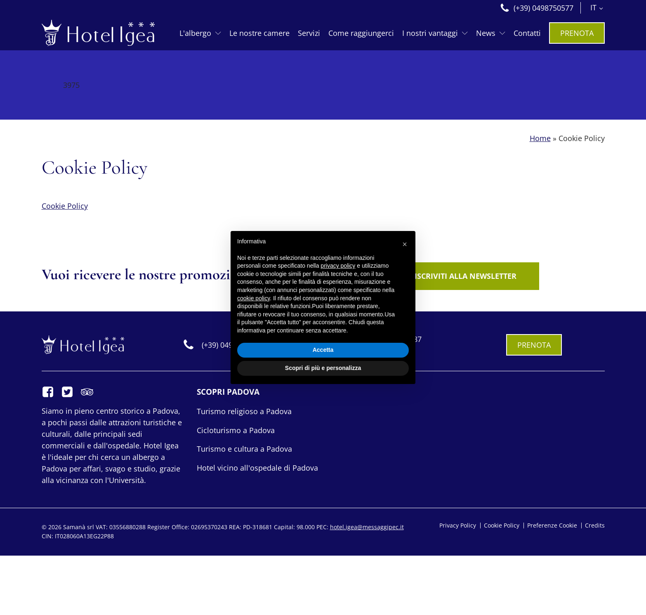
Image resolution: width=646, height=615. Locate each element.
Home (540, 138)
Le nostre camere (259, 33)
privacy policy (338, 265)
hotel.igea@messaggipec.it (367, 527)
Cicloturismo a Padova (236, 430)
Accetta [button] (323, 349)
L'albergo (200, 33)
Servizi (309, 33)
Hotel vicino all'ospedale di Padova (257, 468)
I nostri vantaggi (435, 33)
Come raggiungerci (361, 33)
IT (593, 7)
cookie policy (253, 298)
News (490, 33)
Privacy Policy (457, 525)
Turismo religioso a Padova (244, 411)
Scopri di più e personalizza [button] (323, 368)
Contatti (527, 33)
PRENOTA (577, 33)
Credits (595, 525)
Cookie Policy (65, 206)
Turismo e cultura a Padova (244, 449)
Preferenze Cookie (552, 525)
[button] (404, 244)
